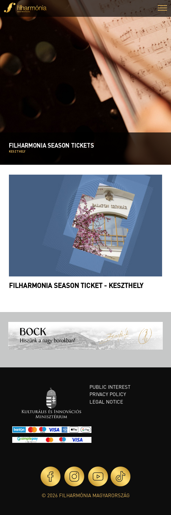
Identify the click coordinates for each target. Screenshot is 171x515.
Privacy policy (107, 394)
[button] (162, 8)
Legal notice (106, 401)
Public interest (109, 387)
